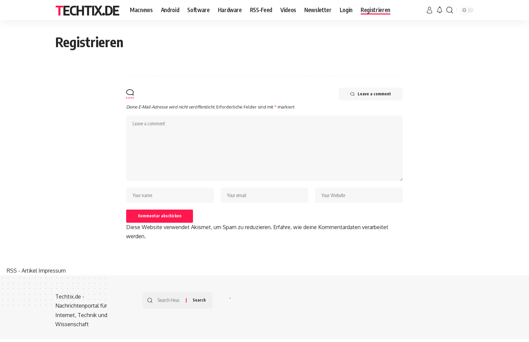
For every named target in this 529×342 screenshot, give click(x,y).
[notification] (439, 10)
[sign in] (429, 10)
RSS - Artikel (22, 273)
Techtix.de (87, 10)
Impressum (52, 273)
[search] (449, 10)
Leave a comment (369, 94)
